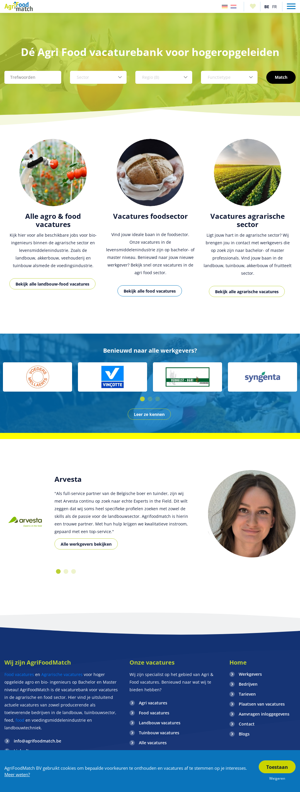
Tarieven (247, 694)
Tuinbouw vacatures (159, 732)
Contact (247, 724)
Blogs (244, 734)
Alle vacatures (153, 742)
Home (238, 662)
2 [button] (150, 399)
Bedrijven (248, 684)
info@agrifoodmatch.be (37, 741)
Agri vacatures (153, 703)
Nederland (233, 6)
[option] (53, 221)
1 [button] (142, 399)
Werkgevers (250, 674)
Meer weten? (17, 774)
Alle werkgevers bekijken (86, 544)
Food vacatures (19, 674)
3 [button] (157, 399)
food (19, 720)
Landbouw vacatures (159, 723)
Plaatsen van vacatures (262, 704)
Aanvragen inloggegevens (264, 714)
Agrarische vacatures (62, 674)
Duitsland (225, 6)
